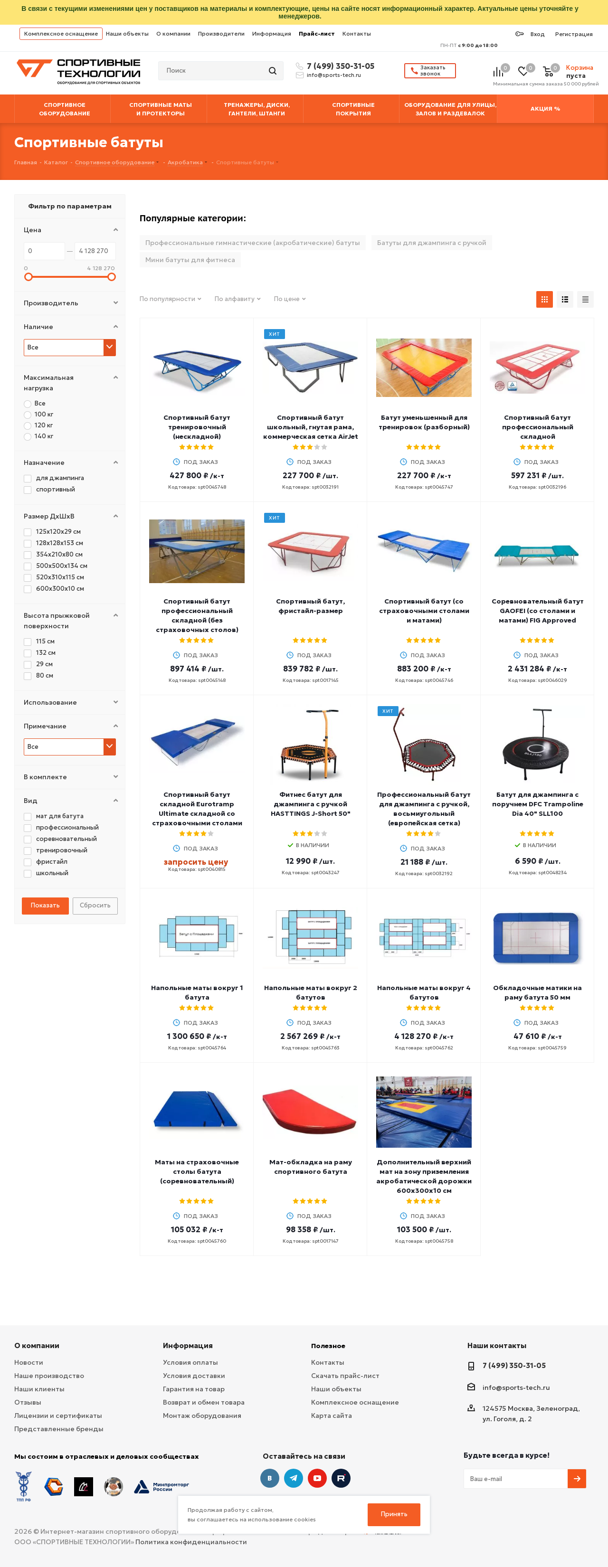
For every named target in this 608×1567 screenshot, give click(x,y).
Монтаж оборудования (202, 1415)
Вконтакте (269, 1478)
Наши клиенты (39, 1389)
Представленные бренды (59, 1429)
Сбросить (95, 905)
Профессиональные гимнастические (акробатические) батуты (252, 242)
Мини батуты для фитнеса (190, 259)
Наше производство (49, 1375)
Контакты (356, 33)
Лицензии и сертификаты (58, 1415)
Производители (221, 33)
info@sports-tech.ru (334, 75)
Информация (271, 33)
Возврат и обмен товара (204, 1402)
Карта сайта (331, 1415)
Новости (28, 1362)
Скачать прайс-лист (345, 1375)
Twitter (341, 1478)
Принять (394, 1514)
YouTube (317, 1478)
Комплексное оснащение (61, 33)
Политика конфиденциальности (191, 1542)
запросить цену (196, 862)
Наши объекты (127, 33)
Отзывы (27, 1402)
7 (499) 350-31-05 (339, 66)
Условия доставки (194, 1375)
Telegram (293, 1478)
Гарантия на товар (194, 1389)
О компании (173, 33)
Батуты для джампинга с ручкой (431, 242)
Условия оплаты (190, 1362)
